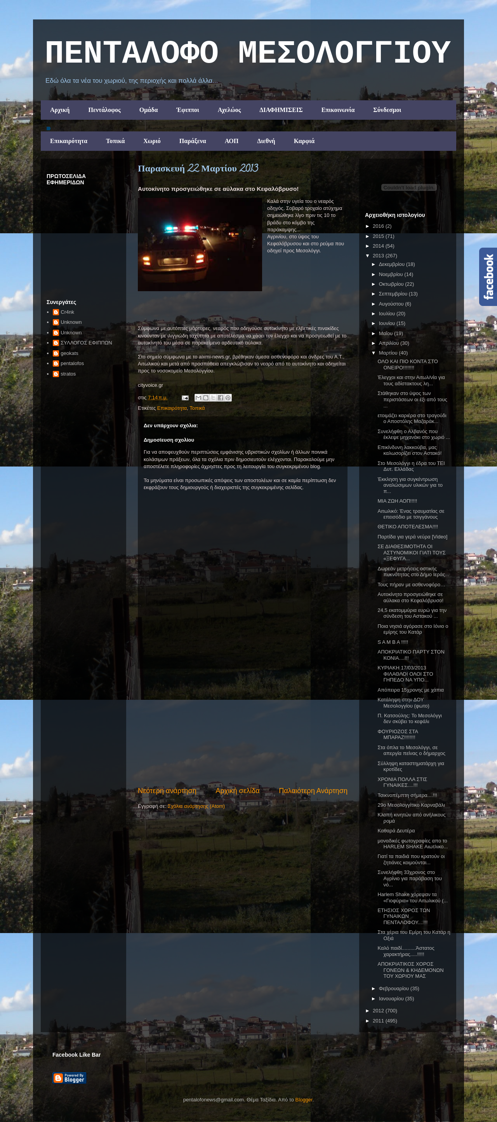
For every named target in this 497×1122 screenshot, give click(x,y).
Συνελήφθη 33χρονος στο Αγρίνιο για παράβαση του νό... (409, 878)
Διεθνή (266, 141)
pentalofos (72, 363)
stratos (68, 374)
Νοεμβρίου (392, 274)
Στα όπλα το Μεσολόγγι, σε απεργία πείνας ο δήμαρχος (411, 751)
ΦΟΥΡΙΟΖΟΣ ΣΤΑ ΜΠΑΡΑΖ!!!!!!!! (397, 735)
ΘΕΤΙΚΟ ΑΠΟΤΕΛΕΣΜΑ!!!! (407, 527)
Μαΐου (386, 333)
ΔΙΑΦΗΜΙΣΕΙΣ (281, 110)
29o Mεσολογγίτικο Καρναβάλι (411, 805)
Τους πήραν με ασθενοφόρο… (411, 584)
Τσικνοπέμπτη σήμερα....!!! (407, 795)
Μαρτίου (389, 353)
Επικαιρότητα (68, 141)
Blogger (304, 1100)
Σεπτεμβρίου (394, 294)
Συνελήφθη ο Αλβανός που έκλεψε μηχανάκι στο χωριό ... (413, 434)
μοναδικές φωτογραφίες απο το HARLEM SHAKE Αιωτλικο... (412, 844)
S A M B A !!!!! (392, 642)
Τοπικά (115, 141)
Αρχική (60, 110)
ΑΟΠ (232, 141)
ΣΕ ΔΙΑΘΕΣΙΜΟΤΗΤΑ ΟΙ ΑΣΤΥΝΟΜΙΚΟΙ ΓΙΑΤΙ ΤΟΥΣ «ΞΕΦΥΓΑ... (411, 552)
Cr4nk (67, 312)
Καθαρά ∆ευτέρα (396, 831)
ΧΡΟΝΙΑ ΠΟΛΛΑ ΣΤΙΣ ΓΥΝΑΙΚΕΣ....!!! (402, 782)
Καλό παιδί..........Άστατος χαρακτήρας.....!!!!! (405, 951)
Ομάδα (148, 110)
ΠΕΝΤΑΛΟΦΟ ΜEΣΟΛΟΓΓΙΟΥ (248, 54)
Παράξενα (192, 141)
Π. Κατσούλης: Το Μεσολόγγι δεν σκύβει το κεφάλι (409, 719)
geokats (69, 353)
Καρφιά (304, 141)
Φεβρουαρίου (394, 988)
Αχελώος (229, 110)
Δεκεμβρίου (392, 264)
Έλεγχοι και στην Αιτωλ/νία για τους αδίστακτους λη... (411, 380)
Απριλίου (389, 343)
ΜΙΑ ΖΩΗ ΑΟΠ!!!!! (397, 501)
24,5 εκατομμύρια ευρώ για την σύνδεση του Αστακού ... (412, 613)
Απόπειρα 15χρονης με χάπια (410, 690)
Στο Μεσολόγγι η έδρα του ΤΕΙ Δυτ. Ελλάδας (411, 466)
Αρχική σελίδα (237, 791)
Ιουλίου (387, 313)
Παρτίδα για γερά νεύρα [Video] (412, 537)
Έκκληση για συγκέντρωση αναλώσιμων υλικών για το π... (409, 485)
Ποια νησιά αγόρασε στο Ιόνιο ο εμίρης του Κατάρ (412, 629)
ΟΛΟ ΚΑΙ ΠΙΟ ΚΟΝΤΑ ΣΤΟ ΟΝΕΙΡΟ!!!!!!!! (407, 364)
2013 (379, 256)
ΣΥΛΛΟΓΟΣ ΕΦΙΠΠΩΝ (86, 343)
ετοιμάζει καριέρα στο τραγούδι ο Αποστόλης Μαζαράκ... (411, 418)
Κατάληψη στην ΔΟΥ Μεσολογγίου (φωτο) (403, 703)
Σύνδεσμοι (387, 110)
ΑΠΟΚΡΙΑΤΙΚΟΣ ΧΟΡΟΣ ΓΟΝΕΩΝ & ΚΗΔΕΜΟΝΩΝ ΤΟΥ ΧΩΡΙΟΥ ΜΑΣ (410, 970)
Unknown (71, 322)
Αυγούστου (392, 304)
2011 (379, 1021)
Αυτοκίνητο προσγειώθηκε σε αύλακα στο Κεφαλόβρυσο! (410, 597)
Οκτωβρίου (392, 284)
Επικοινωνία (338, 110)
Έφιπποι (187, 110)
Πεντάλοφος (104, 110)
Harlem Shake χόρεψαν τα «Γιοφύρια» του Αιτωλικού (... (412, 897)
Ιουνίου (387, 323)
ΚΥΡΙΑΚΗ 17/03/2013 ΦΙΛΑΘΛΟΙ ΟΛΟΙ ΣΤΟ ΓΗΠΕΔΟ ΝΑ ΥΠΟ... (405, 674)
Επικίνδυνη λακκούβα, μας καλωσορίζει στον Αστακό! (409, 450)
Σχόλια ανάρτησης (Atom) (196, 806)
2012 (379, 1011)
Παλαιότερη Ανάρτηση (313, 791)
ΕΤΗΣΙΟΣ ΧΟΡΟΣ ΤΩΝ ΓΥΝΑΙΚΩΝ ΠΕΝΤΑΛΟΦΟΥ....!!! (403, 916)
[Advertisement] (242, 727)
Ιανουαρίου (392, 998)
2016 (379, 226)
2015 (379, 236)
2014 (379, 246)
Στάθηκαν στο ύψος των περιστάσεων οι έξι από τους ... (412, 399)
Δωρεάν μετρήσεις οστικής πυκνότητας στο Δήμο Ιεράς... (413, 572)
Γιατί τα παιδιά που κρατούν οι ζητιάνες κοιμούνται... (411, 859)
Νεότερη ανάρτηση (167, 791)
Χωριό (151, 141)
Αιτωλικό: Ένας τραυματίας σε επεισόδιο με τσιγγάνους (410, 514)
